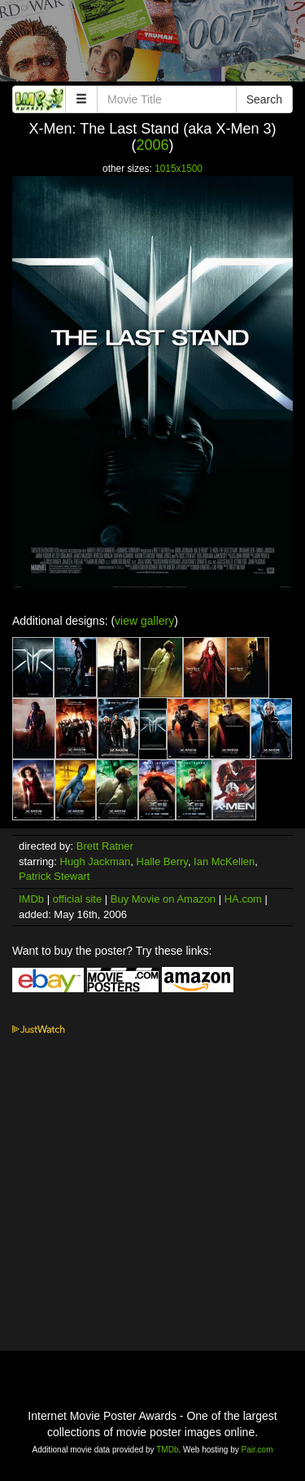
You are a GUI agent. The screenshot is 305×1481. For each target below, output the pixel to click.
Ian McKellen (224, 861)
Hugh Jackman (95, 861)
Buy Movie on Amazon (163, 899)
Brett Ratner (104, 846)
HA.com (243, 899)
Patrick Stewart (54, 876)
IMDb (31, 899)
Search (264, 99)
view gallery (144, 620)
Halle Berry (162, 861)
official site (77, 899)
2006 (152, 145)
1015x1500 (179, 168)
